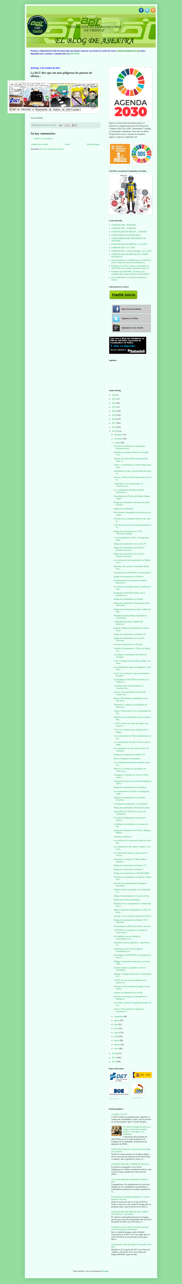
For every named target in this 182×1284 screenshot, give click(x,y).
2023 (114, 399)
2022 (114, 403)
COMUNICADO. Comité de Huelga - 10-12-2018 (131, 251)
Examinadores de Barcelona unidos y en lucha (132, 926)
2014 (114, 1053)
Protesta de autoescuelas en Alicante (128, 644)
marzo (117, 1040)
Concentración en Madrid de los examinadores (132, 573)
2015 (114, 431)
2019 (114, 415)
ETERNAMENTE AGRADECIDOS (126, 235)
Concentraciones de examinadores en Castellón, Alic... (128, 687)
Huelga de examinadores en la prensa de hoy (131, 896)
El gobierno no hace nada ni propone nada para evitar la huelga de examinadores (130, 1228)
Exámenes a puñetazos (123, 837)
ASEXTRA (74, 54)
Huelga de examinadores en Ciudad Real (130, 787)
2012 (114, 1062)
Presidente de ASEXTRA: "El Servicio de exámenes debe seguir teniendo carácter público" (130, 273)
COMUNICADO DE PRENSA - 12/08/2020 (129, 232)
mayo (116, 1032)
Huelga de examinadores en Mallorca (128, 577)
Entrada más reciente (39, 144)
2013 (114, 1058)
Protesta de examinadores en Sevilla (128, 993)
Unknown (46, 125)
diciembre (118, 435)
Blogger (105, 1271)
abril (116, 1036)
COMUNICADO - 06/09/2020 (123, 225)
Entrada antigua (93, 144)
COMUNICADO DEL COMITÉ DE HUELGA (130, 1164)
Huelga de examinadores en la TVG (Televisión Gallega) (128, 532)
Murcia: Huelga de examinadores (127, 759)
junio (116, 1028)
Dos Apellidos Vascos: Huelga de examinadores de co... (127, 937)
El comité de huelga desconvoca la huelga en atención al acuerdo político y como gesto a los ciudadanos (137, 1130)
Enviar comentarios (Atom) (53, 149)
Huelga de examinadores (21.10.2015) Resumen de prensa (129, 555)
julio (116, 1024)
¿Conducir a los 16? (119, 1114)
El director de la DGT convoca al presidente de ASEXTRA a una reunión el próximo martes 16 (130, 267)
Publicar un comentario (43, 138)
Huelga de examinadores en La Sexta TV (130, 544)
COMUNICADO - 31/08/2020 (123, 228)
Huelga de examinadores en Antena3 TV (130, 634)
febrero (117, 1045)
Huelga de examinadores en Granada (128, 599)
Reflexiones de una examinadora (127, 900)
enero (116, 1049)
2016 (114, 427)
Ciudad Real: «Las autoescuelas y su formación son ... (128, 485)
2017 (114, 423)
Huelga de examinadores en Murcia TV (129, 755)
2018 (114, 419)
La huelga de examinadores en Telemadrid (130, 804)
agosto (117, 1020)
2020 (114, 411)
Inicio (67, 144)
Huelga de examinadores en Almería (128, 869)
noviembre (118, 439)
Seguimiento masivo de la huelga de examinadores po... (128, 950)
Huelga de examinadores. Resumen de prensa (132, 808)
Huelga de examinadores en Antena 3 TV (130, 865)
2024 (114, 395)
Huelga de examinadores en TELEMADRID (131, 873)
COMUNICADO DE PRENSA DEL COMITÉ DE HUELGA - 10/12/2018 (130, 1213)
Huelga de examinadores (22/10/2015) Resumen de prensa (129, 549)
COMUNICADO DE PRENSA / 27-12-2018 (129, 244)
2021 (114, 407)
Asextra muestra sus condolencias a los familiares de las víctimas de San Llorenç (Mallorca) (131, 261)
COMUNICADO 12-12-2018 (123, 248)
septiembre (118, 1016)
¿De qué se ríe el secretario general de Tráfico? (132, 916)
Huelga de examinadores (123, 509)
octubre (117, 443)
